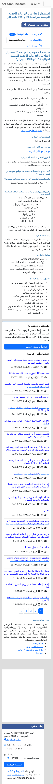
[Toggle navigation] (47, 4)
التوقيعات (18, 34)
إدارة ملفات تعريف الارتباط (30, 649)
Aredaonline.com (14, 4)
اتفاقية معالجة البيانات (31, 130)
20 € (29, 745)
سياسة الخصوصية (17, 39)
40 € (9, 748)
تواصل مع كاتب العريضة (38, 151)
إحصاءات (36, 39)
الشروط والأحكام (15, 771)
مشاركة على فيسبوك (35, 24)
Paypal (14, 757)
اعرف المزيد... (12, 739)
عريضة (37, 34)
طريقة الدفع (10, 754)
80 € (20, 748)
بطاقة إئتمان (33, 757)
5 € (8, 745)
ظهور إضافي (34, 45)
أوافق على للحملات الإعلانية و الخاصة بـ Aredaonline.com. (24, 774)
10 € (19, 745)
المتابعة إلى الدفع (14, 764)
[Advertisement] (26, 695)
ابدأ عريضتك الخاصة (36, 346)
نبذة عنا (39, 653)
